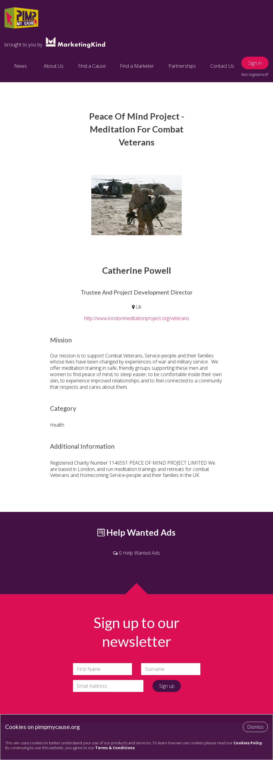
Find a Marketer (137, 66)
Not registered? (254, 74)
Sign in (255, 63)
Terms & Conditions (115, 747)
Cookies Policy (248, 743)
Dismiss (255, 727)
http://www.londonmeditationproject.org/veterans (136, 318)
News (20, 66)
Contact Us (222, 66)
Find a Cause (92, 66)
